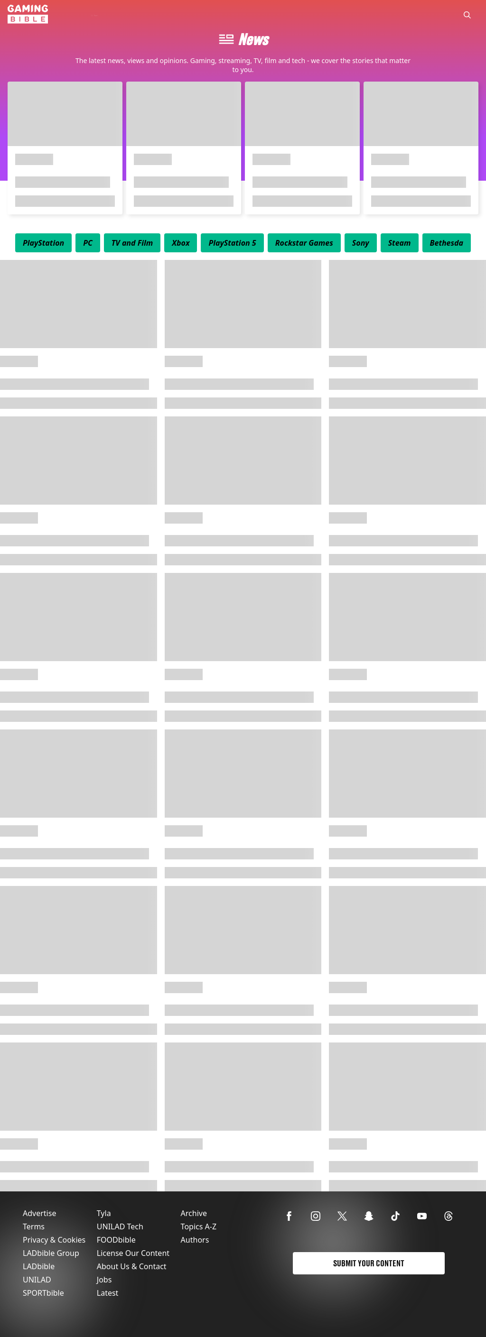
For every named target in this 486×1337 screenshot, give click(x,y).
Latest (108, 1293)
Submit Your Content (368, 1263)
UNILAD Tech (120, 1226)
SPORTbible (43, 1293)
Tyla (104, 1213)
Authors (195, 1240)
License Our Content (133, 1253)
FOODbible (116, 1240)
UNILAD (37, 1279)
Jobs (104, 1279)
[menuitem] (43, 242)
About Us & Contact (132, 1266)
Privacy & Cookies (54, 1240)
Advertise (39, 1213)
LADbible (39, 1266)
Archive (194, 1213)
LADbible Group (51, 1253)
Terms (34, 1226)
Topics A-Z (198, 1226)
